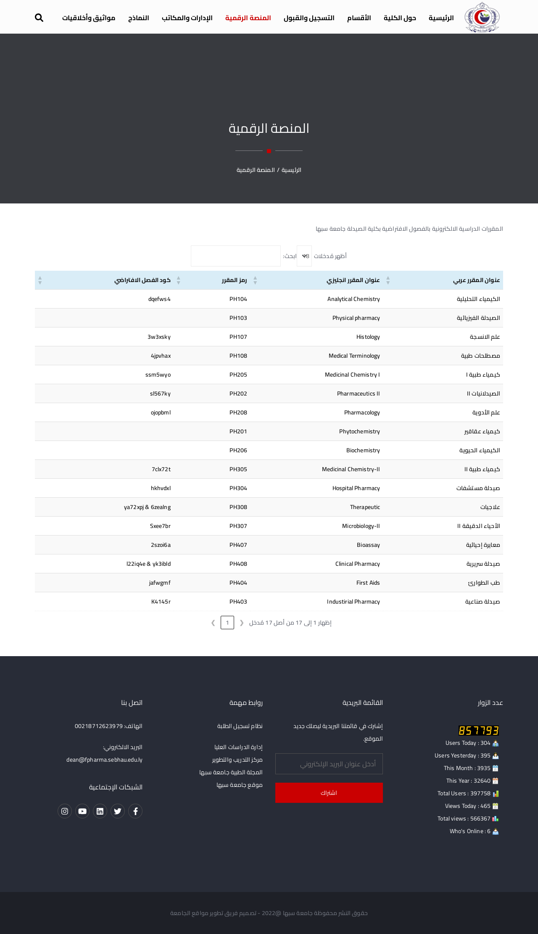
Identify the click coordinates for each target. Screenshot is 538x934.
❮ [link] (241, 622)
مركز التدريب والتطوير (237, 759)
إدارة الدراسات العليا (238, 746)
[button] (388, 280)
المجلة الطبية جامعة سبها (231, 772)
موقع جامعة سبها (239, 784)
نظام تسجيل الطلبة (240, 725)
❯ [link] (213, 622)
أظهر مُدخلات (330, 256)
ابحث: (290, 256)
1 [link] (227, 622)
